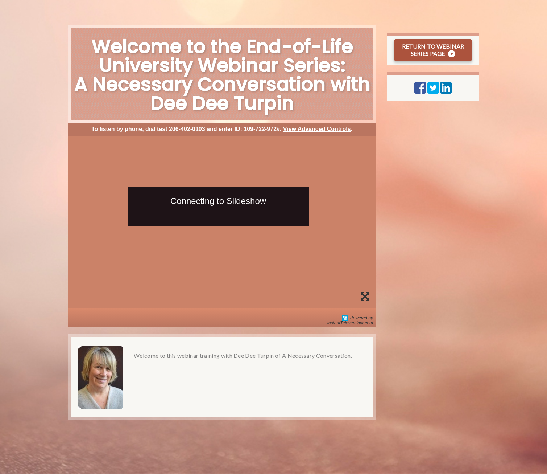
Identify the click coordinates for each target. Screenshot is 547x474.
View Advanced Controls (317, 129)
